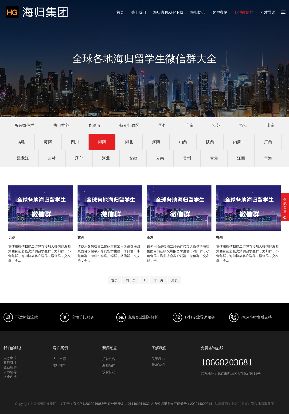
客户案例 (219, 12)
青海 (268, 158)
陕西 (210, 142)
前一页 (131, 280)
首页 (120, 12)
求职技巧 (108, 372)
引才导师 (267, 12)
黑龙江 (23, 158)
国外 (162, 125)
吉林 (52, 158)
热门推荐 (61, 125)
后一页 (158, 280)
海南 (48, 142)
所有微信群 (24, 125)
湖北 (129, 142)
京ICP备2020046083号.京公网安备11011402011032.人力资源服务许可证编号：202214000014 (142, 404)
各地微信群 (243, 12)
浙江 (243, 125)
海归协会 (197, 12)
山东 (270, 125)
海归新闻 (108, 365)
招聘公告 (108, 359)
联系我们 (158, 364)
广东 (189, 125)
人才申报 (59, 359)
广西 (268, 142)
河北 (106, 158)
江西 (241, 158)
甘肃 (214, 158)
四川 (75, 142)
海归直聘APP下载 (168, 12)
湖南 (102, 142)
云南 (160, 158)
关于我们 (138, 12)
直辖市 (94, 125)
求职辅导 (59, 365)
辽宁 (79, 158)
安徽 (133, 158)
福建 (21, 142)
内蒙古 (239, 142)
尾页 (174, 280)
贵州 (187, 158)
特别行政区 (129, 125)
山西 (183, 142)
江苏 (216, 125)
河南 (156, 142)
